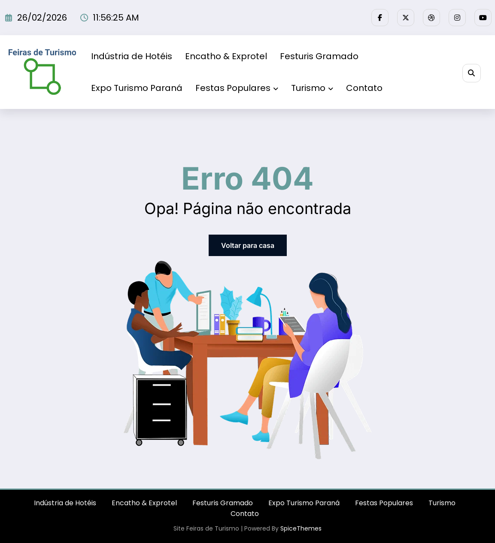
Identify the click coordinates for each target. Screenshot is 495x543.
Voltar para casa (247, 245)
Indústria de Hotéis (131, 56)
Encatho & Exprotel (226, 56)
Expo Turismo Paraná (136, 88)
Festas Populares (236, 88)
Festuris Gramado (319, 56)
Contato (364, 88)
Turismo (312, 88)
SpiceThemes (301, 528)
